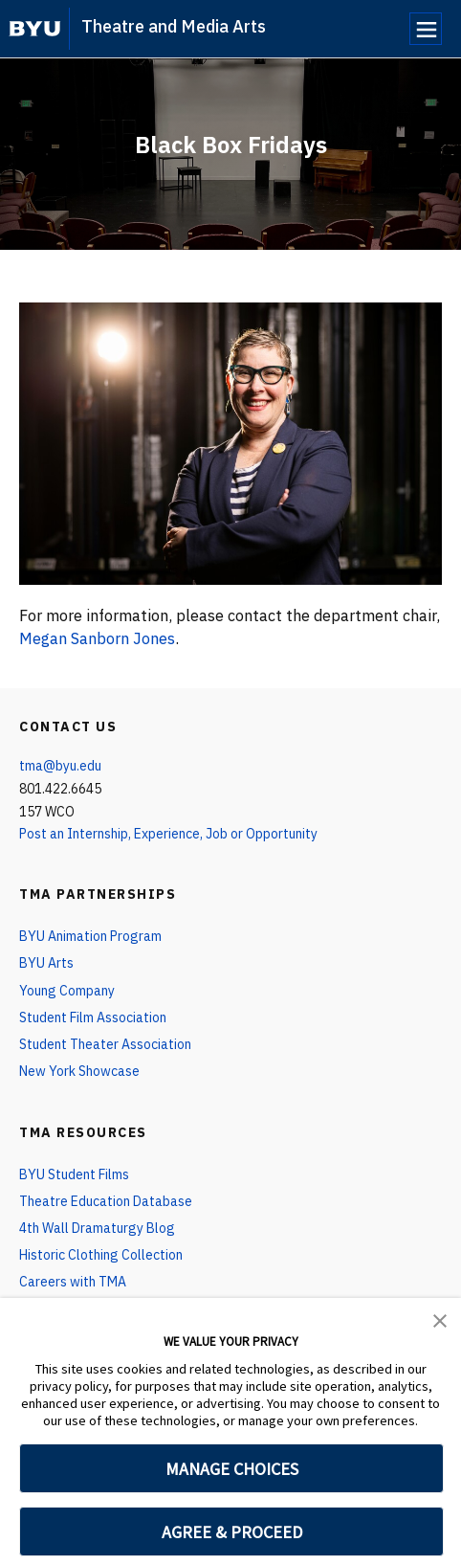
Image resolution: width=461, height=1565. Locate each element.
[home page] (35, 28)
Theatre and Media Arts (173, 26)
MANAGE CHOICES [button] (231, 1469)
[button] (440, 1319)
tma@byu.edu (60, 765)
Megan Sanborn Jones (97, 638)
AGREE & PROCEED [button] (232, 1532)
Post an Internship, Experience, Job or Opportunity (168, 833)
